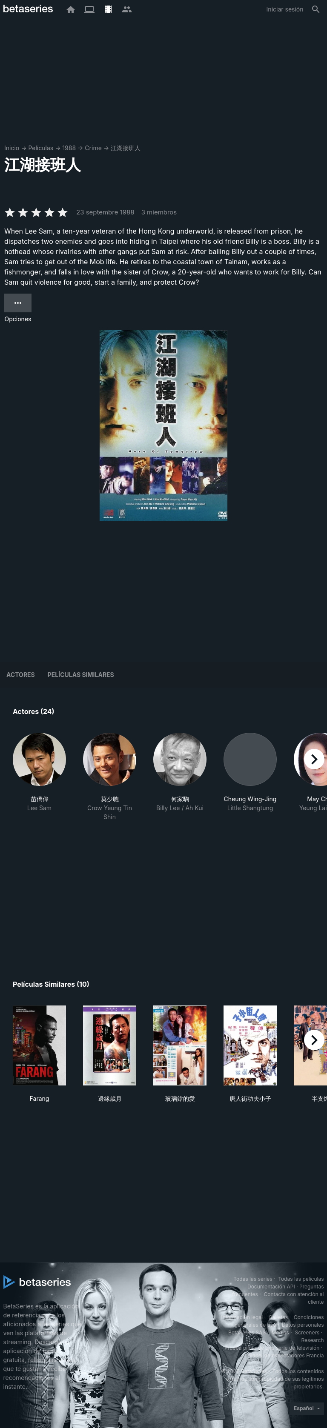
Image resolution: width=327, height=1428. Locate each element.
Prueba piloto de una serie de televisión (271, 1348)
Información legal (242, 1317)
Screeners (307, 1332)
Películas (40, 147)
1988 (69, 147)
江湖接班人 (126, 147)
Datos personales (303, 1325)
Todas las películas (301, 1279)
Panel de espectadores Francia (287, 1355)
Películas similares (81, 674)
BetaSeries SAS (247, 1332)
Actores (20, 674)
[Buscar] (316, 9)
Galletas (278, 1317)
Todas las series (252, 1279)
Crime (93, 147)
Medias (280, 1332)
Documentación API (271, 1286)
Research (312, 1340)
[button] (39, 777)
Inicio (11, 147)
